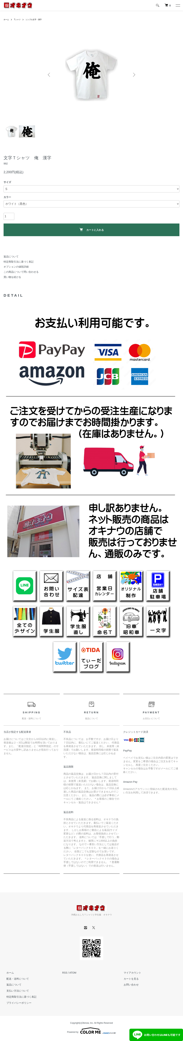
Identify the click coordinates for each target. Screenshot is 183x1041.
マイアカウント (129, 972)
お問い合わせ (128, 984)
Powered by (91, 1030)
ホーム (7, 19)
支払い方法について (15, 990)
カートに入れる (91, 229)
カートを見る (128, 978)
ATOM (72, 972)
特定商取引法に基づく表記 (19, 261)
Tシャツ (19, 19)
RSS (64, 972)
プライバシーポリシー (16, 1002)
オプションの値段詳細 (16, 266)
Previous (49, 74)
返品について (11, 256)
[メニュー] (177, 5)
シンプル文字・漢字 (37, 19)
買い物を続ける (12, 277)
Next (133, 74)
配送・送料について (15, 978)
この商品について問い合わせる (21, 271)
